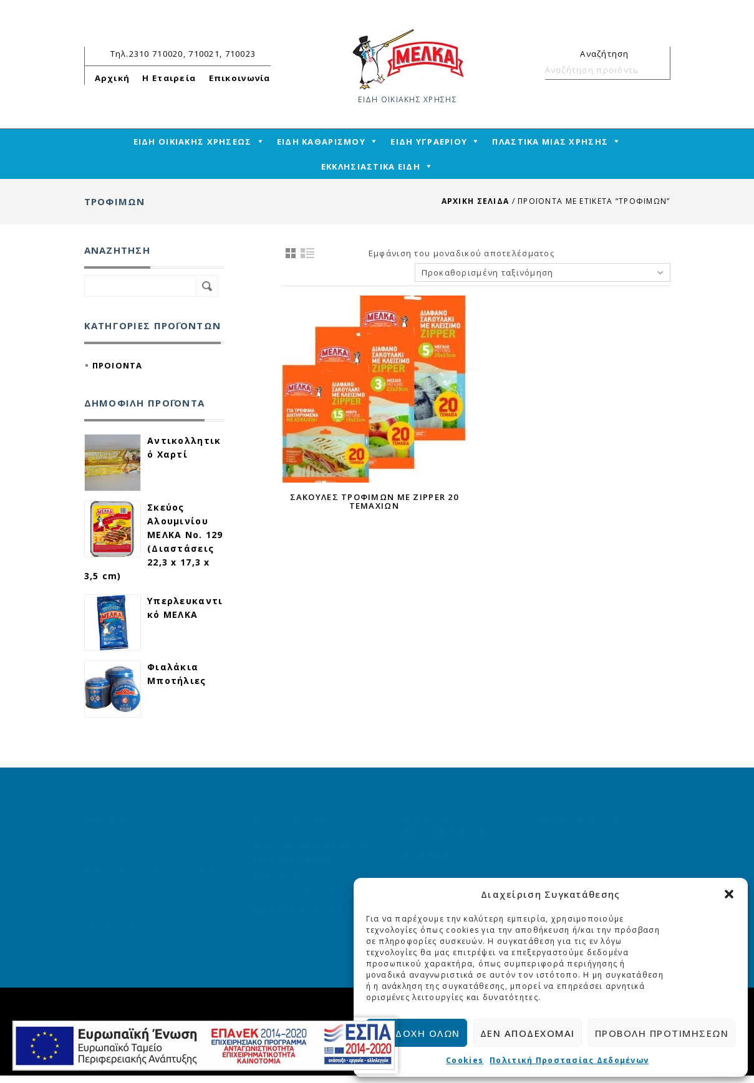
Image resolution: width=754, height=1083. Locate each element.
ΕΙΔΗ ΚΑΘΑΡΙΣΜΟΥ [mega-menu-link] (321, 141)
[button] (729, 894)
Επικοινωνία (240, 78)
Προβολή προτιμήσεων (662, 1033)
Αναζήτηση (655, 69)
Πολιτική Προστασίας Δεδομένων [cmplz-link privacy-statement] (569, 1060)
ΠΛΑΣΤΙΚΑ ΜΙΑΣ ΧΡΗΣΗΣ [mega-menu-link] (550, 141)
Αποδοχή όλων (416, 1033)
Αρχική (112, 78)
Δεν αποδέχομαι (527, 1033)
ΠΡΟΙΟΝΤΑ (117, 365)
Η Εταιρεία (169, 78)
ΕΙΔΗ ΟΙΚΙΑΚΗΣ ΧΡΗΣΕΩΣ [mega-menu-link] (192, 141)
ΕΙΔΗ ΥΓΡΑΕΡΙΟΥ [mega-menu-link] (428, 141)
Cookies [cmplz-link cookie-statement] (464, 1060)
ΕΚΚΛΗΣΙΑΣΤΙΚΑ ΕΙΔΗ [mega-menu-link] (370, 166)
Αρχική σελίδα (476, 201)
